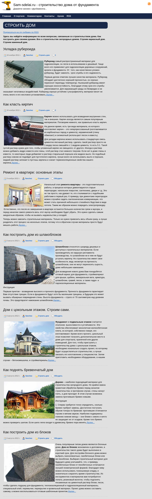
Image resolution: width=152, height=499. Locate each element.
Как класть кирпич (18, 104)
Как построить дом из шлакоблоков (32, 235)
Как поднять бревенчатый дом (28, 370)
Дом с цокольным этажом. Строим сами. (36, 310)
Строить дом (44, 55)
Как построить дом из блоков (27, 432)
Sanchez (29, 55)
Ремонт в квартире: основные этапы (33, 172)
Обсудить (58, 178)
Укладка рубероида (19, 49)
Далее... (50, 94)
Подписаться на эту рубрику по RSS (21, 32)
